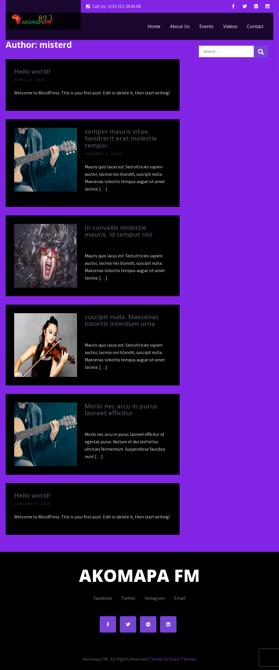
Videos (230, 26)
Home (154, 26)
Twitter (128, 598)
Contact (255, 26)
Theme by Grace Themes (173, 659)
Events (206, 26)
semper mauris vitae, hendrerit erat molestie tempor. (121, 138)
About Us (180, 26)
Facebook (102, 598)
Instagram (155, 598)
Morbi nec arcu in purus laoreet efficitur (121, 409)
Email (180, 598)
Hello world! (32, 71)
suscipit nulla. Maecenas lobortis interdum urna (122, 320)
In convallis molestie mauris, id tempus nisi (118, 230)
